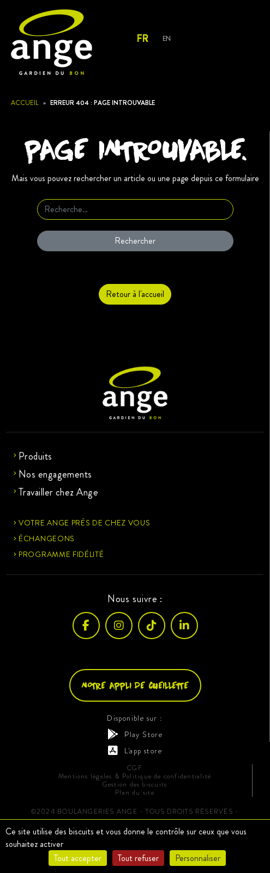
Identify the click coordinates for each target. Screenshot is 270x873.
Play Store (135, 734)
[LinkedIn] (184, 625)
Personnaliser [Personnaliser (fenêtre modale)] (197, 858)
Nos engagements (55, 474)
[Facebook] (86, 625)
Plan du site (134, 793)
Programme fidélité (61, 554)
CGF (134, 768)
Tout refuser (138, 858)
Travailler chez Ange (58, 492)
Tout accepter (77, 858)
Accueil (25, 103)
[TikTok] (151, 625)
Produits (35, 456)
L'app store (135, 750)
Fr (142, 39)
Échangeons (47, 538)
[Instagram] (119, 625)
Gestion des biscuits (135, 785)
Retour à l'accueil (135, 294)
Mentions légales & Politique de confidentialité (134, 776)
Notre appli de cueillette (135, 685)
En (167, 38)
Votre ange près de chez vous (85, 522)
